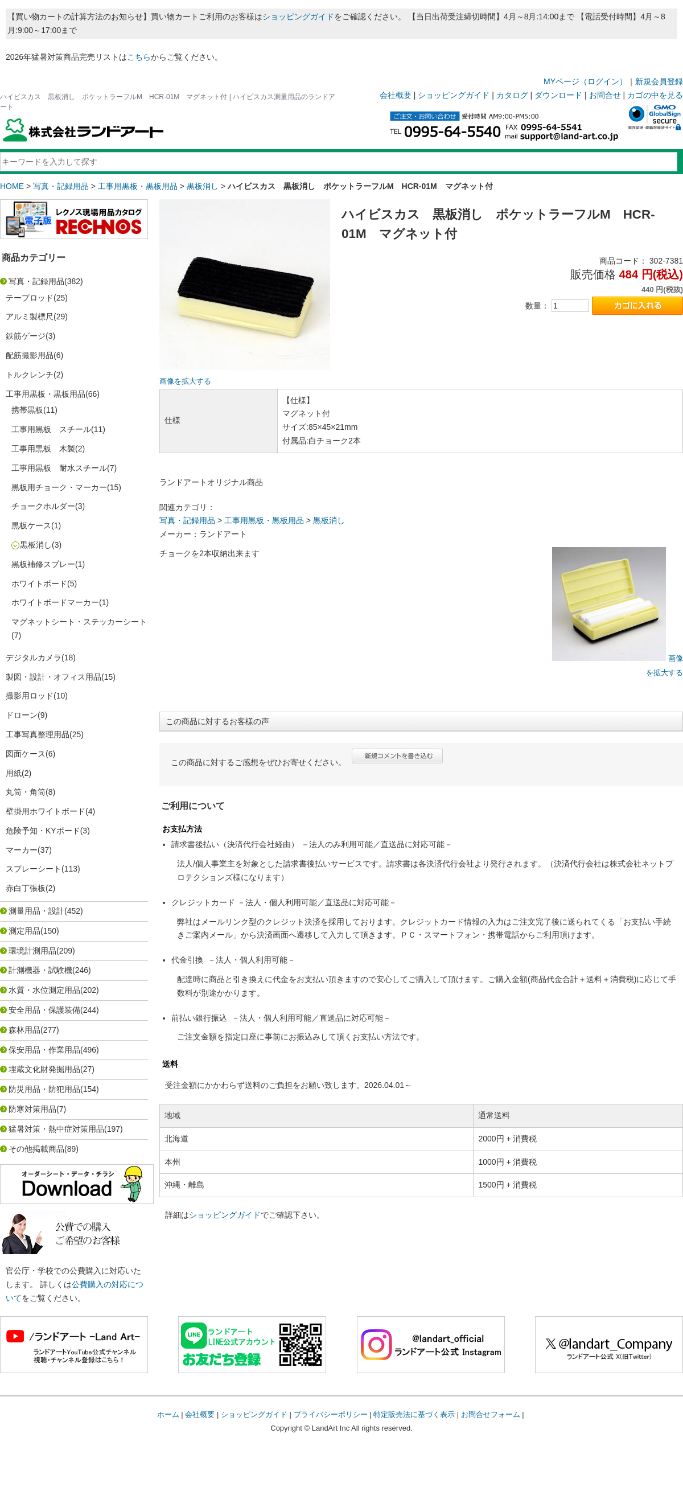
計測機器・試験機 (40, 970)
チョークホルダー (43, 506)
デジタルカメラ (33, 657)
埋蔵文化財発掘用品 (44, 1069)
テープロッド (30, 297)
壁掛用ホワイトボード (45, 811)
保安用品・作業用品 (44, 1049)
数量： (537, 305)
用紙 (14, 773)
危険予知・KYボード (43, 830)
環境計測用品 (32, 950)
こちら (139, 56)
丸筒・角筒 (26, 791)
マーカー (22, 850)
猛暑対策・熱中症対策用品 (56, 1128)
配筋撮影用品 (30, 355)
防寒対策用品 (32, 1109)
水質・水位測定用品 (44, 990)
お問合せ (605, 95)
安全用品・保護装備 (44, 1009)
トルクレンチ (30, 374)
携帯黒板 (27, 409)
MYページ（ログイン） (585, 81)
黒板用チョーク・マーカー (59, 487)
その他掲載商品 (36, 1148)
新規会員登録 (659, 81)
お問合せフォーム (490, 1414)
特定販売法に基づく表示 (414, 1414)
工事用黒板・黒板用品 (138, 186)
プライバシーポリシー (331, 1414)
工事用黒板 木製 (43, 448)
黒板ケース (31, 525)
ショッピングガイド (298, 16)
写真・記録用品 (61, 186)
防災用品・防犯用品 (44, 1089)
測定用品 (24, 930)
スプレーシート (33, 868)
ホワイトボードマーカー (55, 602)
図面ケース (26, 753)
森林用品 (24, 1029)
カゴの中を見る (655, 95)
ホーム (168, 1414)
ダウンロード (558, 95)
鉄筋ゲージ (26, 335)
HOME (12, 186)
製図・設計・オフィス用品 (53, 676)
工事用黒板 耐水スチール (59, 468)
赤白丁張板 (26, 888)
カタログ (512, 95)
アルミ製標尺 (30, 316)
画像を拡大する (185, 381)
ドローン (22, 715)
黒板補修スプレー (43, 564)
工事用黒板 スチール (51, 429)
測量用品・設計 (36, 910)
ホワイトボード (39, 583)
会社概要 (396, 95)
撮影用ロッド (30, 695)
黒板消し (203, 186)
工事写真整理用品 (37, 734)
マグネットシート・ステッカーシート (79, 621)
